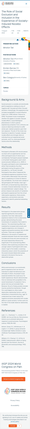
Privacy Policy (15, 400)
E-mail (17, 63)
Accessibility (15, 405)
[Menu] (26, 3)
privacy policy (15, 421)
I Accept (12, 426)
